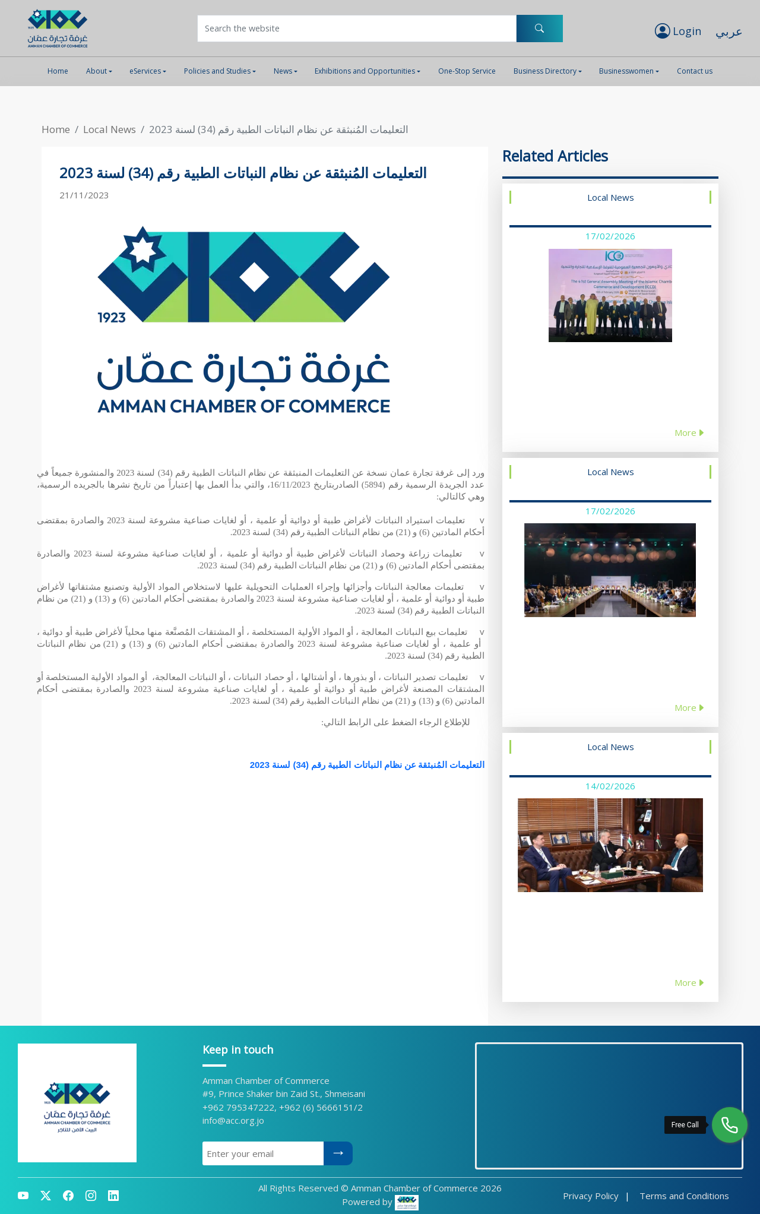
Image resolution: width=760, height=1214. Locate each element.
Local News (109, 129)
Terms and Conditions (684, 1196)
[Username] (357, 28)
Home (58, 71)
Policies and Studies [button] (217, 71)
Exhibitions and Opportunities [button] (365, 71)
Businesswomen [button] (626, 71)
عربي (729, 31)
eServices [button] (145, 71)
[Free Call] (730, 1125)
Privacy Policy (591, 1196)
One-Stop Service (467, 71)
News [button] (283, 71)
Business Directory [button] (545, 71)
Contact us (694, 71)
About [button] (96, 71)
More (689, 433)
